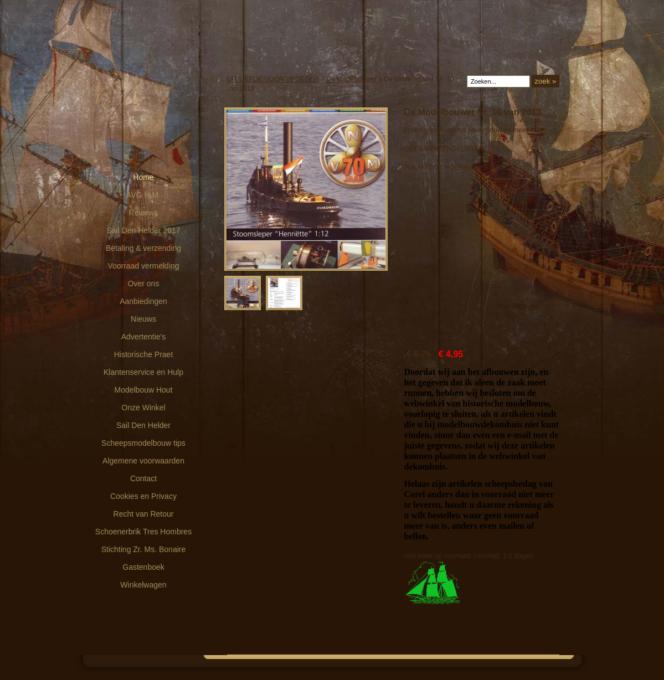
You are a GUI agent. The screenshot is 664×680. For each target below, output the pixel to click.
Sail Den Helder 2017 (143, 230)
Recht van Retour (144, 513)
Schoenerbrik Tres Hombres (143, 531)
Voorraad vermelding (143, 265)
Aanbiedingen (143, 301)
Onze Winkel (143, 407)
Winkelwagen (143, 584)
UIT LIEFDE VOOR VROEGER (273, 79)
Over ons (143, 283)
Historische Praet (143, 354)
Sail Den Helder (143, 425)
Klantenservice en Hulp (143, 372)
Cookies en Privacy (143, 496)
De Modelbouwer (351, 79)
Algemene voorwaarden (143, 460)
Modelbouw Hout (143, 389)
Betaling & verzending (143, 248)
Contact (143, 478)
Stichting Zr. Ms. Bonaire (143, 549)
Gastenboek (143, 567)
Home (143, 177)
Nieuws (143, 319)
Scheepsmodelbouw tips (143, 443)
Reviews (143, 212)
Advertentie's (143, 336)
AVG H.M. (143, 194)
